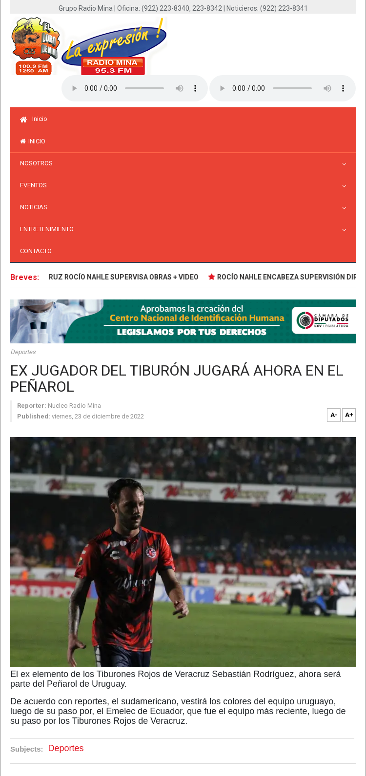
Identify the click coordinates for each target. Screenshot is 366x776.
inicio (32, 141)
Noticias (36, 207)
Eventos (36, 185)
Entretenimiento (49, 229)
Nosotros (39, 163)
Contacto (36, 251)
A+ (349, 414)
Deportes (23, 352)
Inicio (33, 118)
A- (334, 414)
